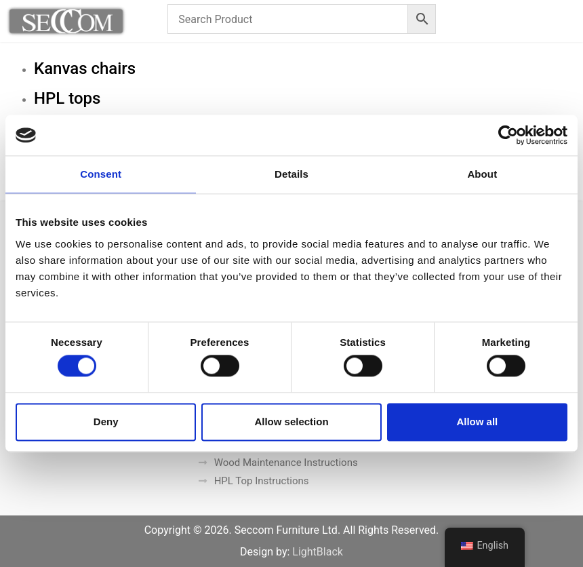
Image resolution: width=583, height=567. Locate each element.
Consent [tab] (100, 174)
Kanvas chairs (85, 68)
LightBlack (317, 551)
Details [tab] (291, 174)
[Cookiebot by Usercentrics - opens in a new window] (508, 135)
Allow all (477, 421)
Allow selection (291, 421)
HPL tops (67, 98)
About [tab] (482, 174)
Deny (106, 421)
